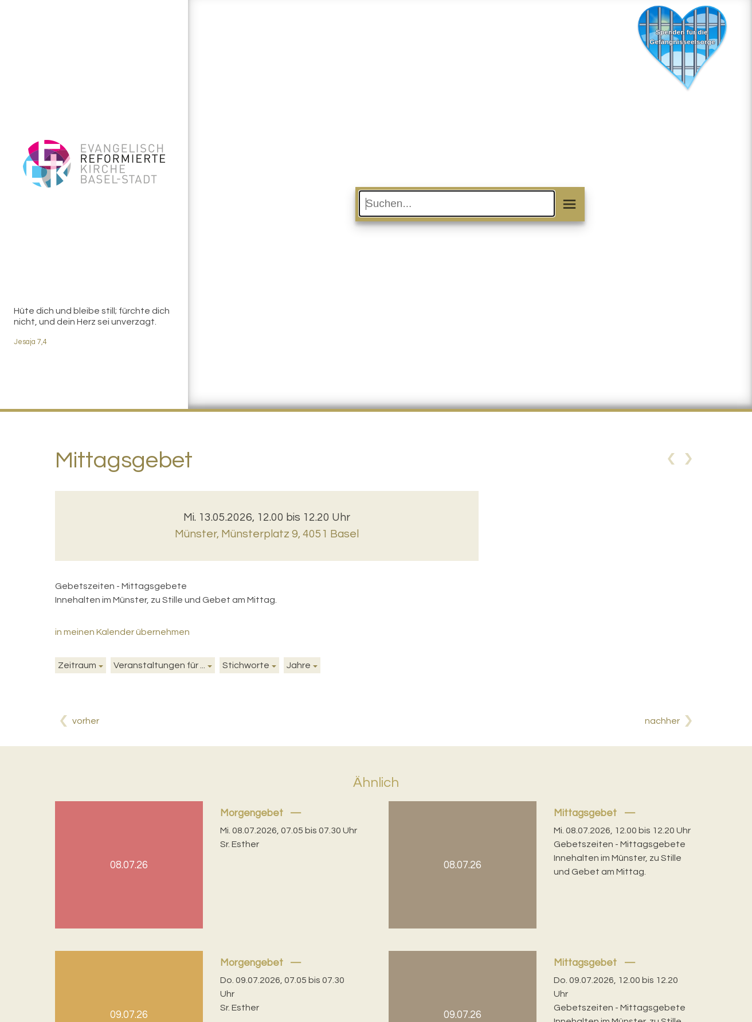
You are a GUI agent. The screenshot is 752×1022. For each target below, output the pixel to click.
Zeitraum (77, 665)
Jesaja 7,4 (30, 342)
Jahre (299, 665)
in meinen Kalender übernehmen (122, 632)
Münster (267, 534)
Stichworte (245, 665)
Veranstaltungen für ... (159, 665)
